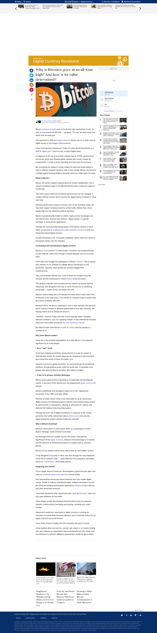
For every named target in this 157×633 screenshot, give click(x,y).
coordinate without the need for (54, 474)
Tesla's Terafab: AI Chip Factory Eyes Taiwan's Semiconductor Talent (109, 160)
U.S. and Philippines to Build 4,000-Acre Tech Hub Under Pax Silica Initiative (110, 178)
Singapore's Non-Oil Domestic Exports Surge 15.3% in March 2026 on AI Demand (111, 134)
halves (69, 279)
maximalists (49, 462)
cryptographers (59, 230)
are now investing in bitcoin (73, 323)
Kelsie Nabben (56, 121)
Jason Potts (47, 121)
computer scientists (76, 230)
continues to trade (49, 129)
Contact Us (54, 618)
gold (71, 359)
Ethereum (83, 493)
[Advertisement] (78, 40)
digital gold (46, 151)
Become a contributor (112, 1)
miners (79, 262)
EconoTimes (102, 184)
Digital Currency (86, 2)
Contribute (43, 618)
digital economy (57, 440)
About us (18, 618)
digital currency (64, 140)
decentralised (49, 251)
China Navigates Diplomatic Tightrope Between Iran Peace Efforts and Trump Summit (111, 147)
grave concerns (87, 383)
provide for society (67, 328)
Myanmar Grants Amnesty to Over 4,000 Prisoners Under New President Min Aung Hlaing (110, 121)
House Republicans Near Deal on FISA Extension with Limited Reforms (111, 172)
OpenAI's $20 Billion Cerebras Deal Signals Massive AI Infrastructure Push (111, 153)
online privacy (73, 416)
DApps (78, 486)
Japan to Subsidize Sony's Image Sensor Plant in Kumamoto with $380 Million (110, 166)
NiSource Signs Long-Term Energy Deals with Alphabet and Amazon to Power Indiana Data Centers (111, 141)
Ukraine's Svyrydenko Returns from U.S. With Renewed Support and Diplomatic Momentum (111, 128)
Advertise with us (30, 618)
